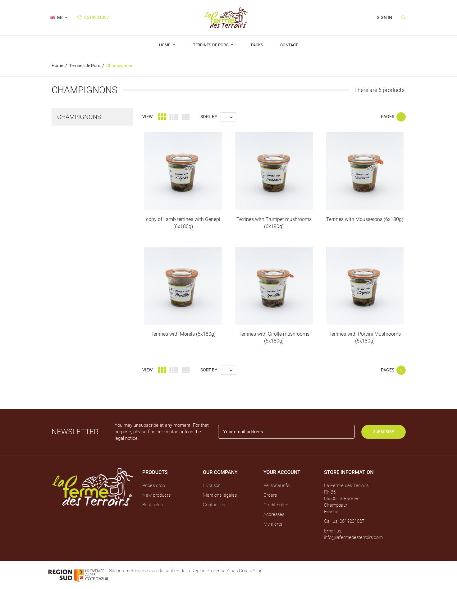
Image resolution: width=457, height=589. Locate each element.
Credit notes (275, 505)
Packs (257, 45)
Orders (270, 495)
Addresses (273, 514)
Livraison (212, 485)
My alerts (272, 524)
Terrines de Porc (211, 45)
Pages (387, 116)
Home (165, 45)
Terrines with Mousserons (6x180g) (364, 219)
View (147, 116)
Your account (281, 472)
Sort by (208, 116)
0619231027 (93, 17)
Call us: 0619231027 (344, 521)
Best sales (152, 505)
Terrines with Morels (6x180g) (183, 334)
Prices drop (153, 485)
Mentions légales (220, 495)
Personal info (276, 485)
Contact (289, 45)
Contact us (214, 505)
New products (156, 495)
